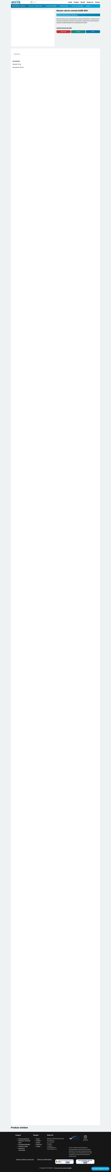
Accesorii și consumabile (78, 5)
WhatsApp (78, 31)
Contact (38, 1146)
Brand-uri (89, 5)
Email (93, 31)
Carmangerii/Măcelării (24, 1144)
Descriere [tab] (17, 54)
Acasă (37, 1139)
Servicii (38, 1142)
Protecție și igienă (65, 5)
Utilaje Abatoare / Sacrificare (19, 5)
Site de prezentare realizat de (63, 1168)
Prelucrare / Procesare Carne (36, 5)
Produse (38, 1140)
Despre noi (39, 1144)
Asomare (59, 15)
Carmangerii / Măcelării (51, 5)
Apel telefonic (63, 31)
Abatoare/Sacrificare (23, 1139)
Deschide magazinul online (100, 1168)
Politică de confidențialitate (44, 1159)
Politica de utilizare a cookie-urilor (25, 1159)
